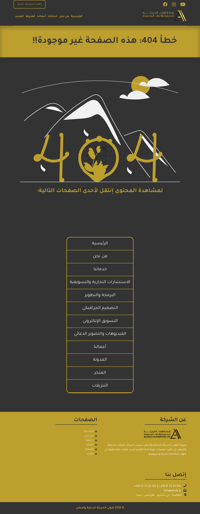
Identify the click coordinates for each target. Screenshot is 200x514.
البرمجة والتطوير (100, 295)
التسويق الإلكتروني (100, 321)
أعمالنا (41, 16)
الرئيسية (76, 16)
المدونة (30, 16)
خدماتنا (52, 16)
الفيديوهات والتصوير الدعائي (100, 334)
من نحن (64, 16)
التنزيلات (100, 386)
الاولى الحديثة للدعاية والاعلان (95, 508)
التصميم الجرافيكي (100, 308)
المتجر (19, 16)
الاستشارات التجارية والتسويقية (100, 282)
